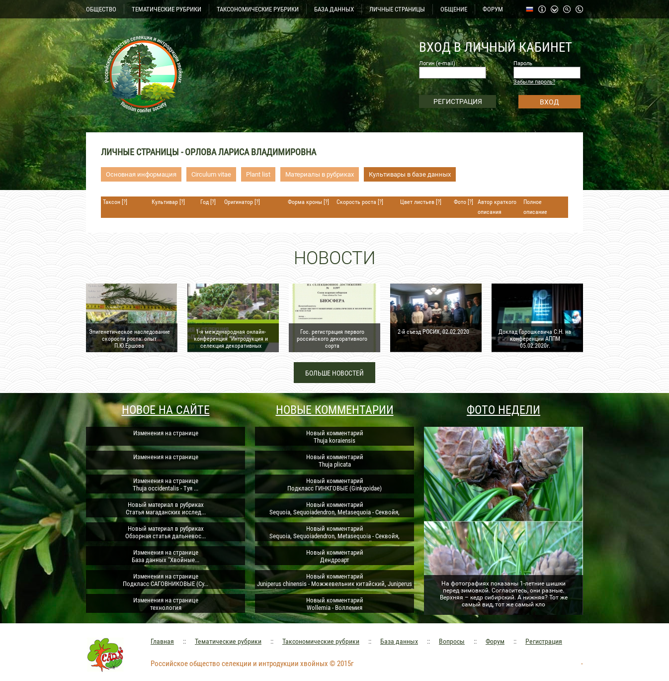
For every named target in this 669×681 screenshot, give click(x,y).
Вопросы (452, 641)
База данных (399, 641)
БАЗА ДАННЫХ (334, 9)
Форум (495, 641)
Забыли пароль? (534, 82)
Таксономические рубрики (320, 641)
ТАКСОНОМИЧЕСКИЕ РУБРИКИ (258, 9)
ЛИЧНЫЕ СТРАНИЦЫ (397, 9)
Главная (162, 641)
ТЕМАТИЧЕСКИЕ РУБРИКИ (166, 9)
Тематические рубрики (228, 641)
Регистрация (543, 641)
